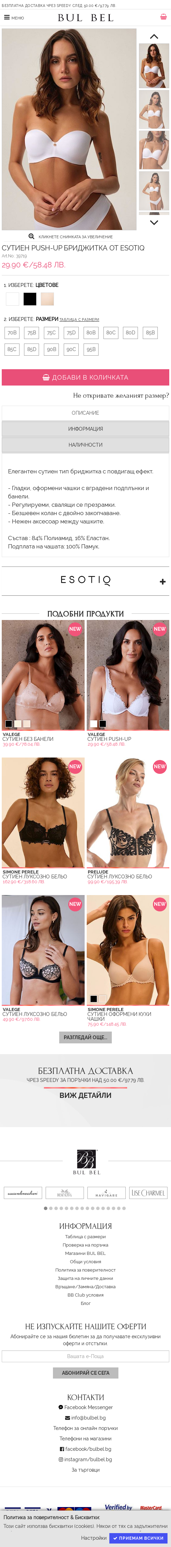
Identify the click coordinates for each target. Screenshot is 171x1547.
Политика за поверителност (85, 1270)
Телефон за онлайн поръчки (85, 1428)
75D (71, 333)
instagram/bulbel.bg (88, 1459)
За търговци (86, 1470)
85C (11, 349)
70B (12, 333)
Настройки (94, 1538)
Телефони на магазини (85, 1438)
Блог (86, 1303)
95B (91, 349)
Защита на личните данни (85, 1278)
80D (130, 333)
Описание (85, 413)
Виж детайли (85, 1096)
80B (90, 333)
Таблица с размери (79, 320)
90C (71, 349)
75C (51, 333)
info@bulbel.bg (88, 1418)
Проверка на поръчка (85, 1245)
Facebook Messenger (88, 1407)
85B (150, 333)
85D (31, 349)
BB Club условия (85, 1295)
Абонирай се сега (85, 1373)
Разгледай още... (85, 1037)
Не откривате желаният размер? (121, 395)
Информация (85, 429)
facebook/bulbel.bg (88, 1449)
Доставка (106, 1286)
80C (111, 333)
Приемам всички (138, 1538)
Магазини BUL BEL (85, 1253)
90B (51, 349)
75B (32, 333)
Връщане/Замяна (74, 1286)
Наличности (85, 445)
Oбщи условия (85, 1261)
